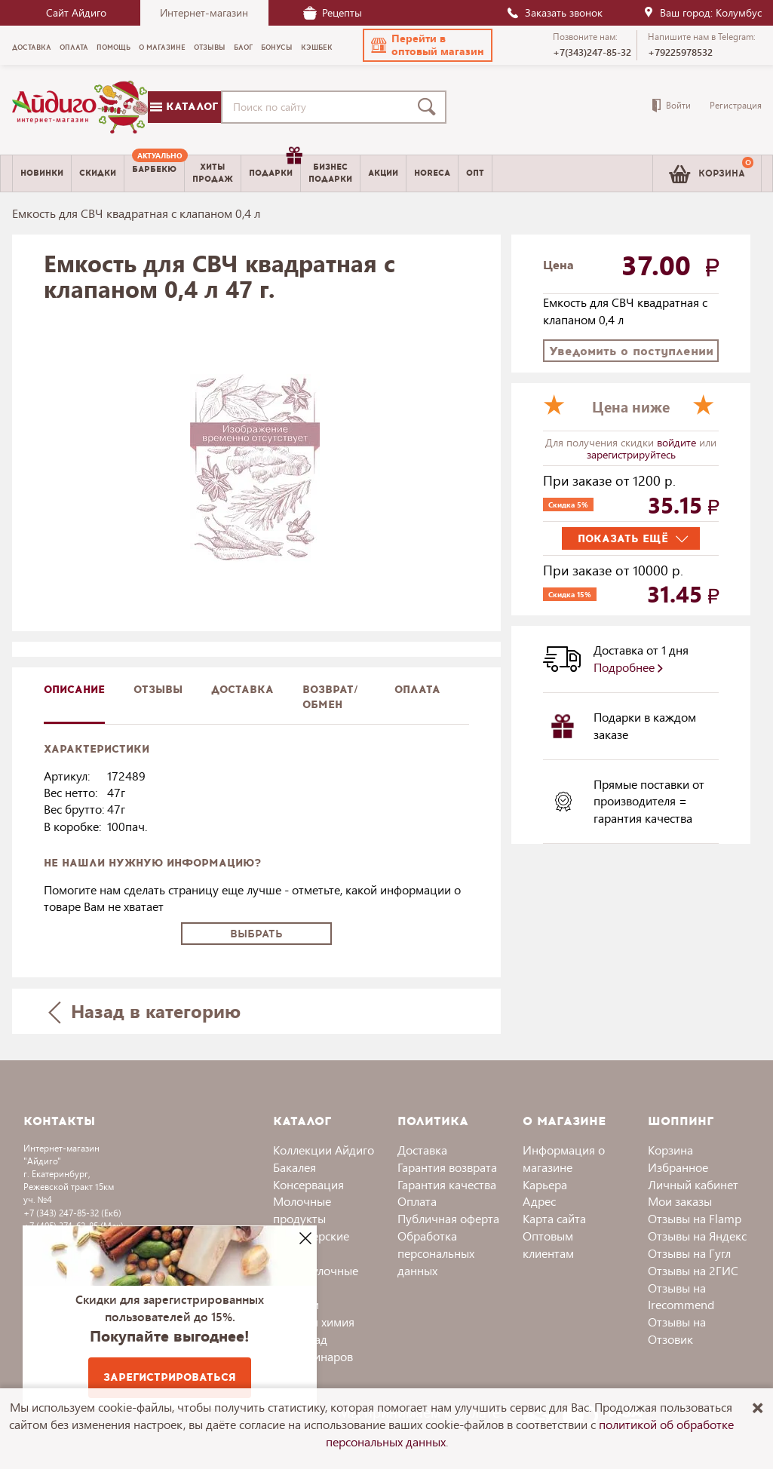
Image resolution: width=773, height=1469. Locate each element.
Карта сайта (554, 1218)
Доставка (422, 1150)
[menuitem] (154, 173)
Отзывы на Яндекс (697, 1236)
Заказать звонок (554, 12)
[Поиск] (429, 107)
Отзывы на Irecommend (681, 1296)
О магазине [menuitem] (162, 47)
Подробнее (628, 667)
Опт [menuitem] (475, 173)
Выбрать (256, 934)
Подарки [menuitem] (274, 167)
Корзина (670, 1150)
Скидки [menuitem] (97, 173)
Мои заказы (680, 1201)
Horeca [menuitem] (432, 173)
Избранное (678, 1167)
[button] (427, 45)
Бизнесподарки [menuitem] (330, 173)
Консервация (308, 1184)
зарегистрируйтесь (631, 454)
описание (74, 690)
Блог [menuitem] (243, 47)
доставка (242, 690)
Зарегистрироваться (169, 1377)
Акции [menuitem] (383, 173)
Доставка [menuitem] (31, 47)
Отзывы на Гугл (689, 1253)
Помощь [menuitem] (113, 47)
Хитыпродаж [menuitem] (212, 173)
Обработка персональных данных (435, 1253)
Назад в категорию (144, 1010)
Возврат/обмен (330, 697)
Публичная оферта (448, 1218)
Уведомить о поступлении (631, 351)
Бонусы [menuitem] (277, 47)
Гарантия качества (446, 1184)
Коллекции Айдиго (323, 1150)
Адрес (539, 1201)
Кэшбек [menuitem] (317, 47)
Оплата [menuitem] (74, 47)
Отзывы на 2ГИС (693, 1270)
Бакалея (294, 1167)
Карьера (545, 1184)
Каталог (184, 107)
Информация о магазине (564, 1158)
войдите (678, 442)
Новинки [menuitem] (41, 173)
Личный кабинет (693, 1184)
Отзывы (158, 690)
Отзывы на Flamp (694, 1218)
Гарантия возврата (447, 1167)
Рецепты (332, 12)
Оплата (417, 690)
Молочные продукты (302, 1209)
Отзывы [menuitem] (209, 47)
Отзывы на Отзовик (677, 1330)
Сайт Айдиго (76, 12)
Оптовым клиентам (548, 1244)
